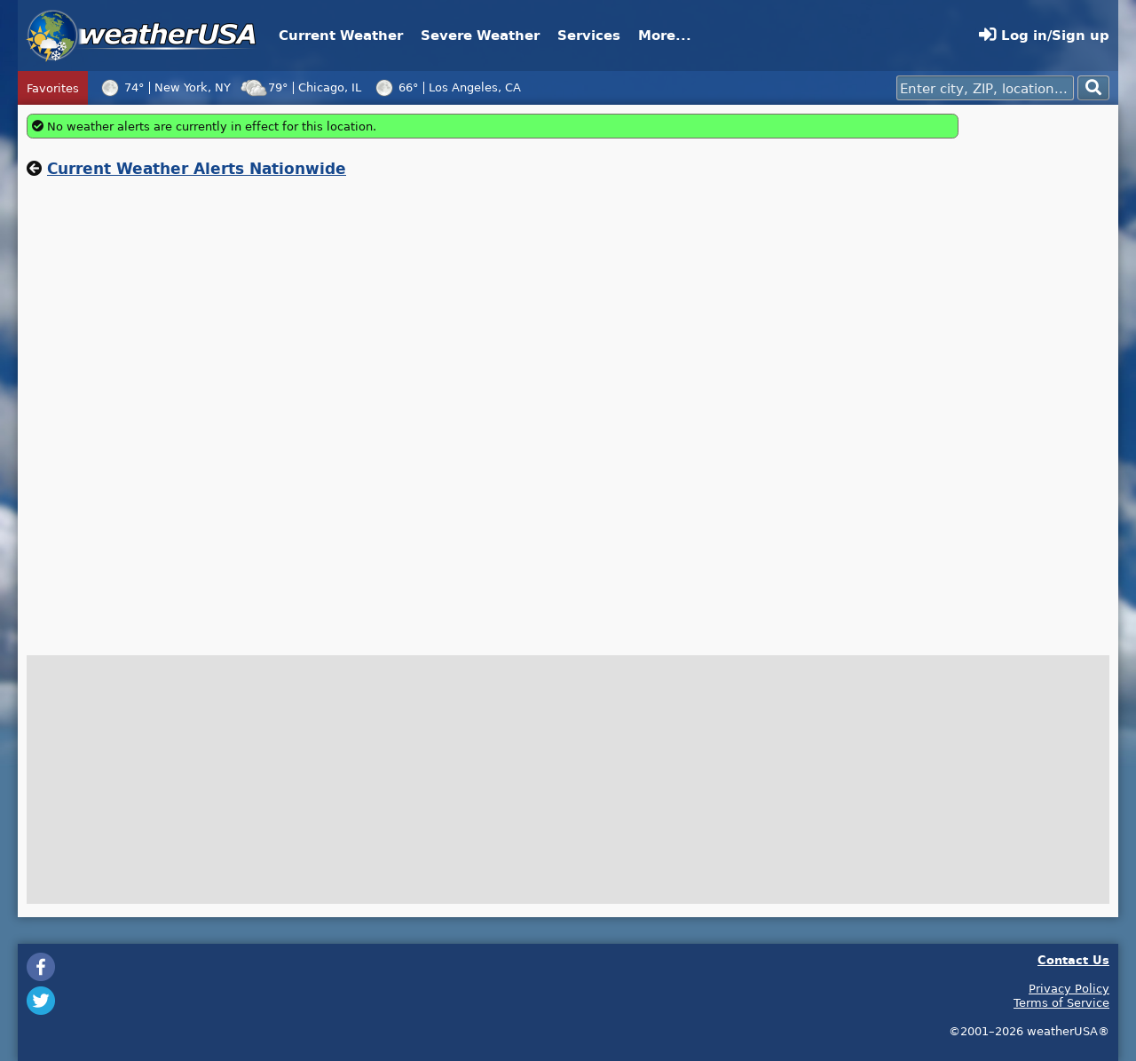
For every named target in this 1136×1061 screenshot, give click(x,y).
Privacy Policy (1069, 988)
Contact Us (1073, 959)
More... (664, 35)
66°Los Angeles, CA (445, 87)
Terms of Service (1061, 1002)
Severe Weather (480, 35)
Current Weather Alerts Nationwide (196, 168)
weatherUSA (141, 35)
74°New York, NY (163, 87)
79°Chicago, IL (300, 87)
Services (588, 35)
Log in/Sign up (1044, 35)
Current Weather (341, 35)
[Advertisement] (1038, 380)
